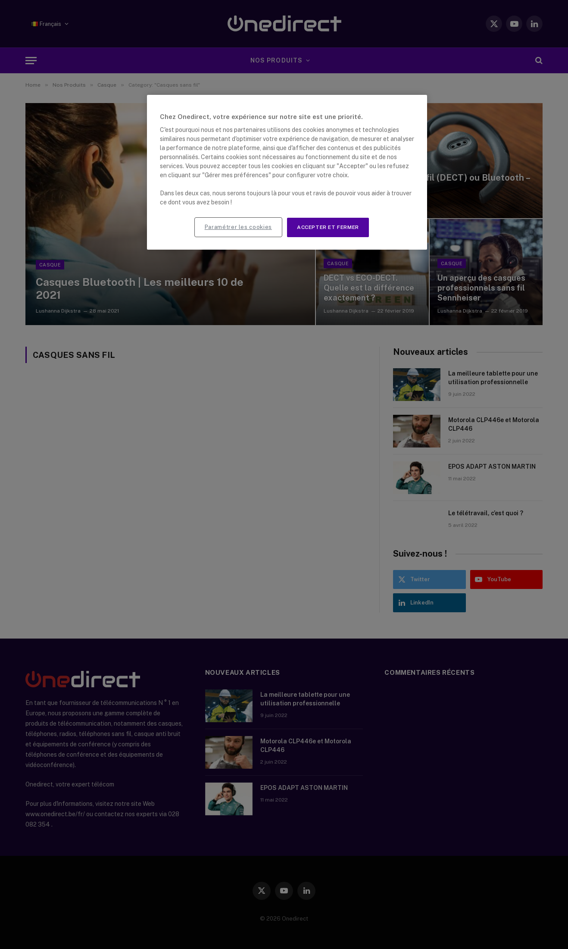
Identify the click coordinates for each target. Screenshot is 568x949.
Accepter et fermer (328, 227)
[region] (287, 172)
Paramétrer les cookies (238, 227)
